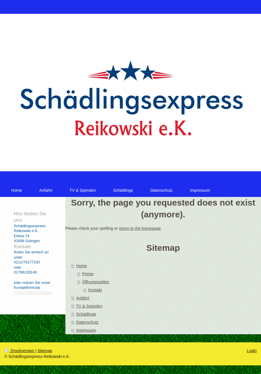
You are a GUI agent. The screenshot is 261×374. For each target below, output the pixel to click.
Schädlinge (86, 314)
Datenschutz (87, 322)
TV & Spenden (89, 306)
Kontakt (95, 290)
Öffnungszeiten (95, 282)
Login (252, 350)
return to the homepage (140, 228)
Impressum (86, 330)
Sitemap (44, 350)
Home (81, 265)
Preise (88, 274)
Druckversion (19, 350)
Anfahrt (82, 298)
